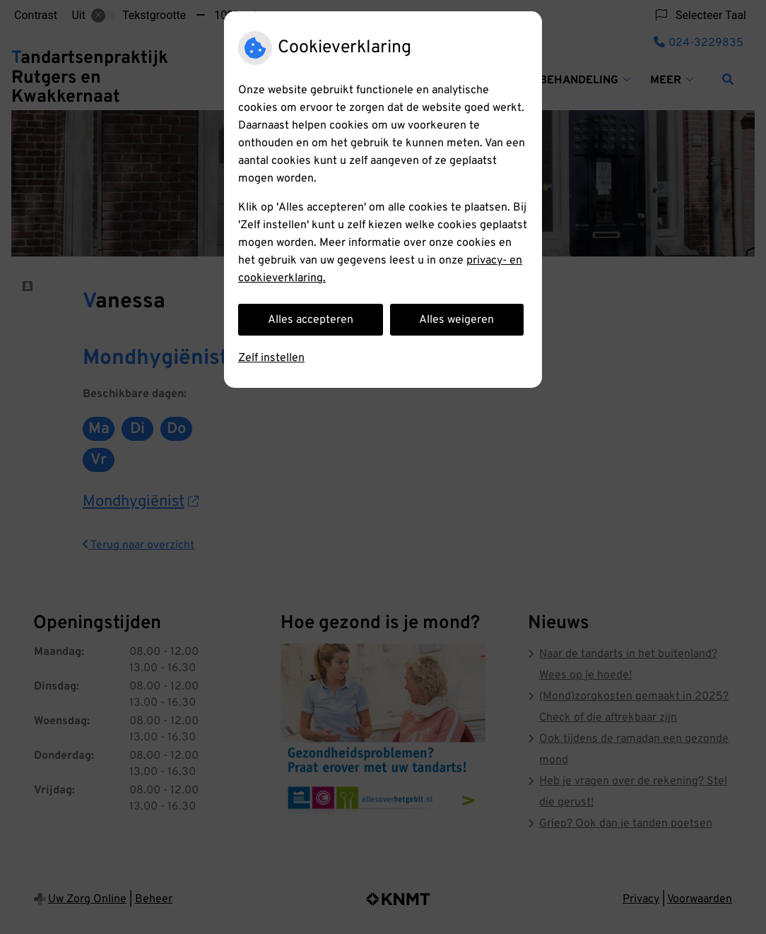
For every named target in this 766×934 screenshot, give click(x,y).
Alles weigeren (456, 320)
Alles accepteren (310, 320)
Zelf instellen (271, 358)
